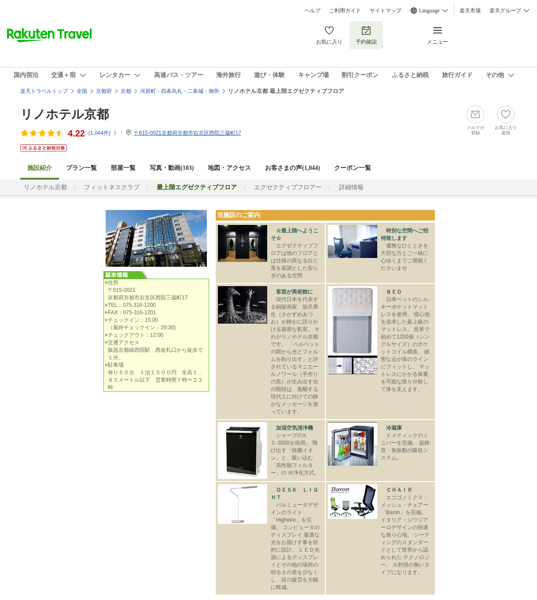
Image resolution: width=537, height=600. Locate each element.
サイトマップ (385, 10)
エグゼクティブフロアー (288, 187)
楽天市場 (470, 10)
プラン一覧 (81, 168)
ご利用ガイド (345, 10)
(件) (103, 133)
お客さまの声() (292, 168)
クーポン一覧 (352, 168)
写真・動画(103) (172, 168)
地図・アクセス (229, 168)
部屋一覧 (123, 168)
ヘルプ (312, 10)
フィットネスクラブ (112, 187)
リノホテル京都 (64, 114)
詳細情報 (351, 187)
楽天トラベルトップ (44, 91)
